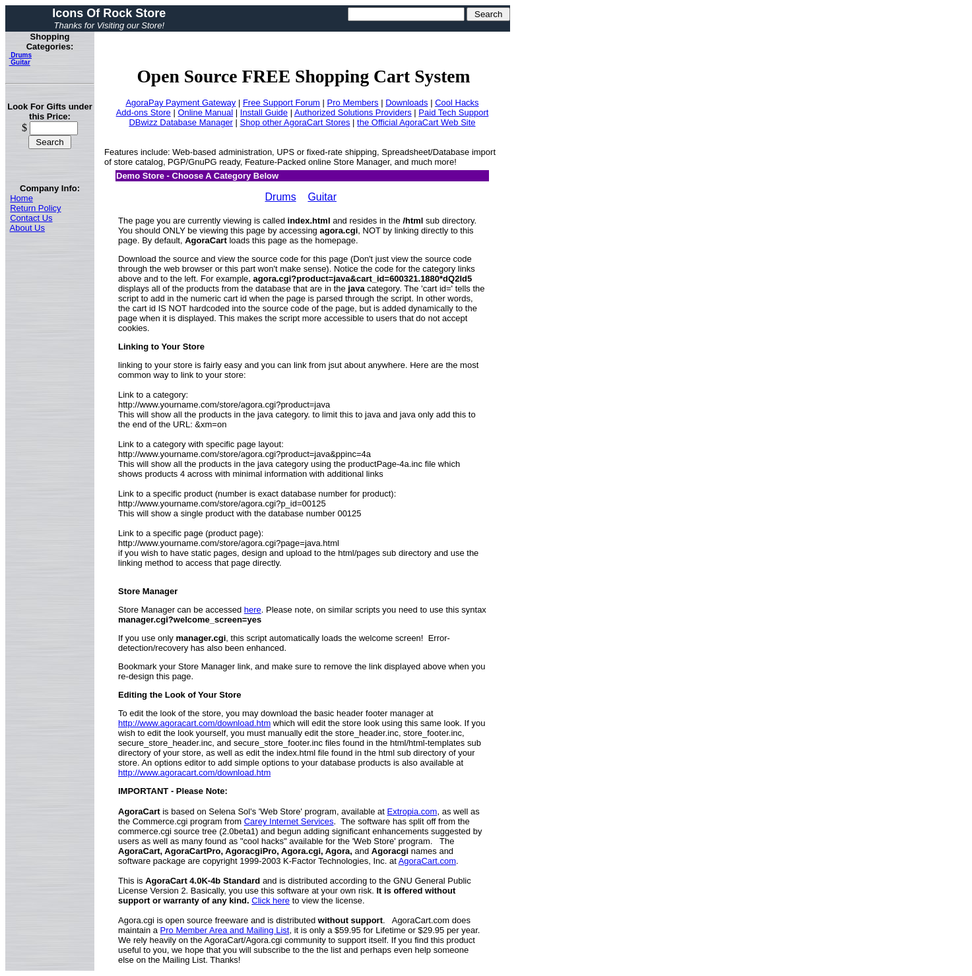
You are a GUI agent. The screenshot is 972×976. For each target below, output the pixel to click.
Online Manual (205, 112)
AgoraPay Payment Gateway (180, 102)
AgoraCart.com (427, 861)
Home (21, 198)
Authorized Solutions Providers (353, 112)
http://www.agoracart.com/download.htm (194, 723)
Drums (20, 55)
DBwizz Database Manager (181, 122)
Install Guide (264, 112)
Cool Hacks (456, 102)
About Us (27, 228)
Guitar (19, 62)
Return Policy (35, 208)
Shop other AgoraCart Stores (295, 122)
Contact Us (31, 218)
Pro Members (353, 102)
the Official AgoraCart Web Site (416, 122)
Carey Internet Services (289, 821)
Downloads (406, 102)
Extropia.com (412, 811)
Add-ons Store (143, 112)
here (252, 610)
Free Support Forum (281, 102)
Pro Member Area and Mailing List (225, 930)
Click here (270, 900)
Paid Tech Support (453, 112)
